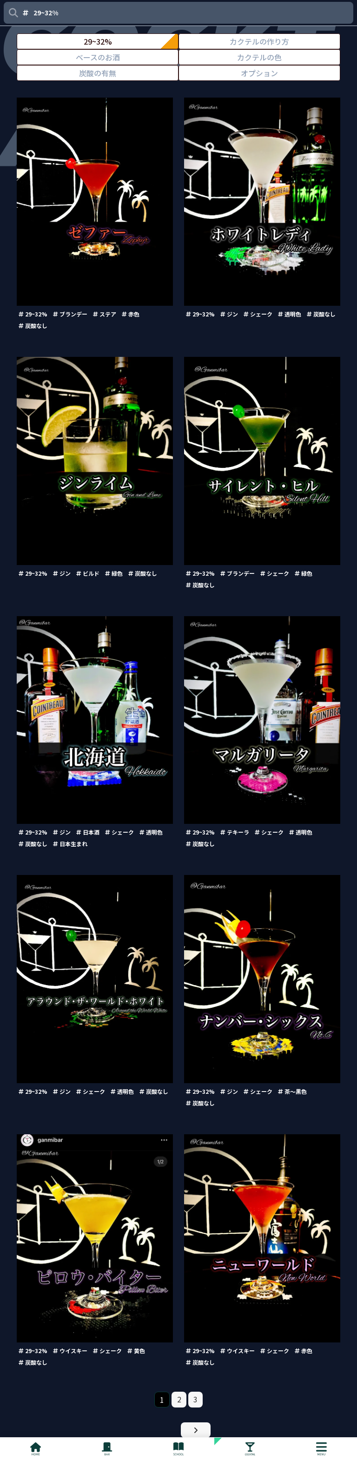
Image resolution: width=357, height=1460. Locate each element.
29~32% (33, 314)
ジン (229, 314)
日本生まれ (70, 844)
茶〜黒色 (292, 1091)
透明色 (289, 314)
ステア (104, 314)
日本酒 (87, 832)
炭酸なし (33, 325)
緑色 (114, 573)
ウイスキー (70, 1351)
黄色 (136, 1351)
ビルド (87, 573)
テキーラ (234, 832)
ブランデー (70, 314)
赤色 (130, 314)
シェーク (258, 314)
